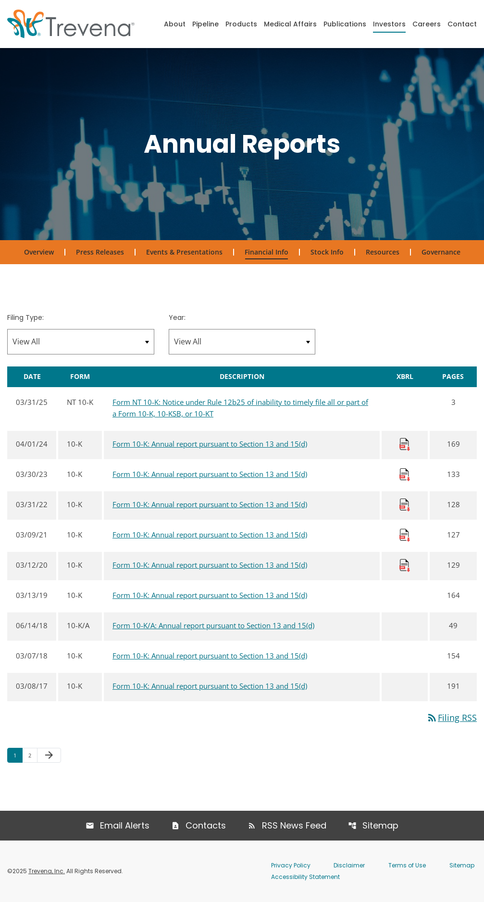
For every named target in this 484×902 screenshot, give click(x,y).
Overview (39, 251)
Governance (441, 251)
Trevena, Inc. (46, 871)
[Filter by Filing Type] (80, 341)
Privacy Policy (290, 865)
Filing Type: (25, 317)
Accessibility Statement (305, 877)
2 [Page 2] (32, 755)
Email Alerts (124, 825)
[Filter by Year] (242, 341)
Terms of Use (407, 865)
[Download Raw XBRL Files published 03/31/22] (404, 504)
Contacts (206, 825)
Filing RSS (451, 717)
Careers (426, 24)
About (175, 24)
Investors (389, 24)
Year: (177, 317)
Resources (382, 251)
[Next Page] (49, 755)
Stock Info (327, 251)
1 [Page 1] (18, 755)
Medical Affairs (290, 24)
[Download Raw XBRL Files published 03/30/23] (404, 474)
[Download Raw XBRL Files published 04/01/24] (404, 444)
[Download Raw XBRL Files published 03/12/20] (404, 565)
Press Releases (100, 251)
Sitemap (380, 825)
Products (241, 24)
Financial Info (266, 251)
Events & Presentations (184, 251)
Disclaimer (349, 865)
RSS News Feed (294, 825)
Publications (344, 24)
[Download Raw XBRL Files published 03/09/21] (404, 534)
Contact (462, 24)
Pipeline (205, 24)
